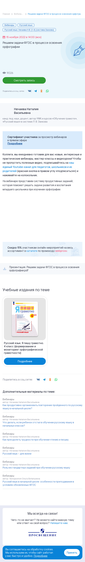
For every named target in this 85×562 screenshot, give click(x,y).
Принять (72, 552)
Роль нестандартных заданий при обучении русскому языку (36, 467)
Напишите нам (59, 523)
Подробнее (15, 143)
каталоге (31, 250)
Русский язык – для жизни (17, 453)
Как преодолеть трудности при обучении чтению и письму (36, 439)
